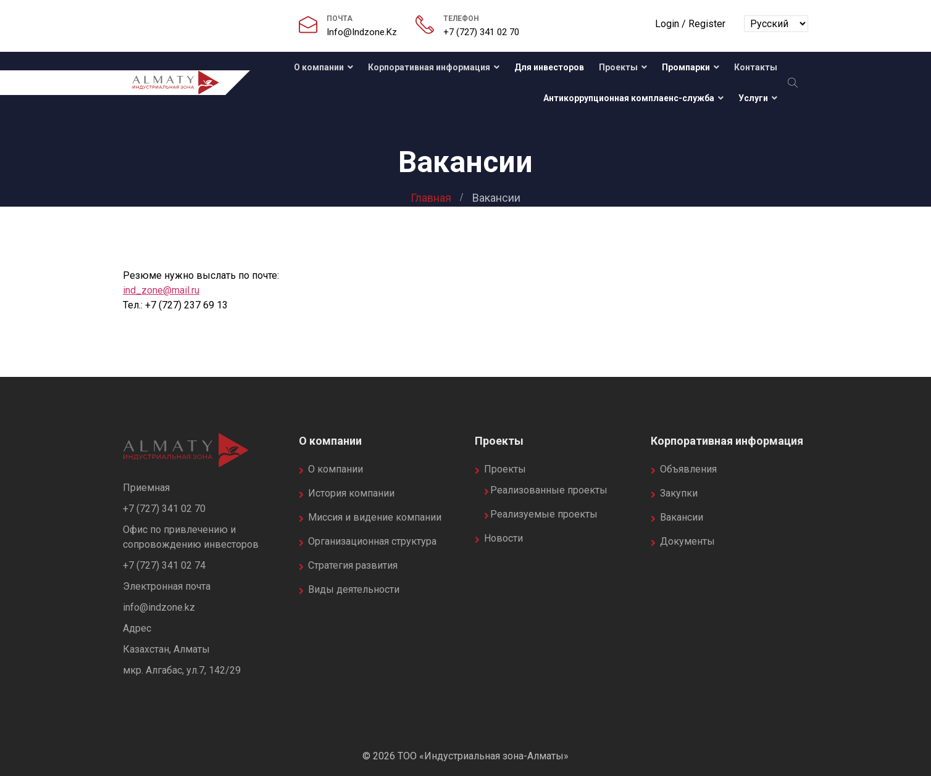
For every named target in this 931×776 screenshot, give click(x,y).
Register (706, 24)
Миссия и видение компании (374, 517)
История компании (351, 493)
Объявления (688, 469)
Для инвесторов (549, 67)
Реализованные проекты (548, 490)
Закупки (679, 493)
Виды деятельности (353, 589)
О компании (317, 67)
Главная (431, 197)
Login (667, 24)
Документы (687, 541)
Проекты (618, 67)
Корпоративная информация (429, 67)
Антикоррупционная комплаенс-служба (628, 98)
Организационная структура (372, 541)
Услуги (753, 98)
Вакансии (681, 517)
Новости (503, 538)
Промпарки (686, 67)
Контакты (755, 67)
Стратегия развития (353, 565)
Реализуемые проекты (544, 514)
